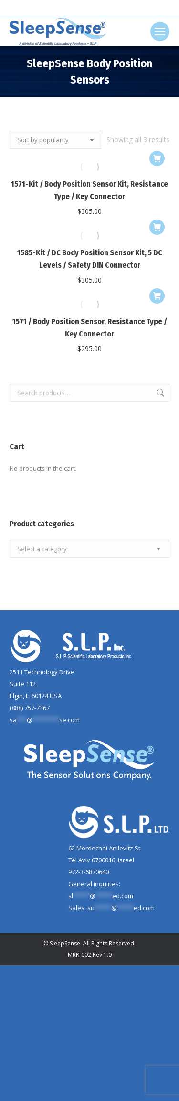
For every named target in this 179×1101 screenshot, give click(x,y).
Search (159, 393)
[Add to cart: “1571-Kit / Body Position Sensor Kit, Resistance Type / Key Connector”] (157, 158)
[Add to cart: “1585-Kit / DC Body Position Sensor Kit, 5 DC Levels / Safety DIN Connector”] (157, 227)
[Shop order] (56, 140)
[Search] (90, 8)
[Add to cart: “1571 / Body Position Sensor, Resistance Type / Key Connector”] (157, 296)
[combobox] (89, 549)
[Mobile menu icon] (159, 31)
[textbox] (42, 549)
